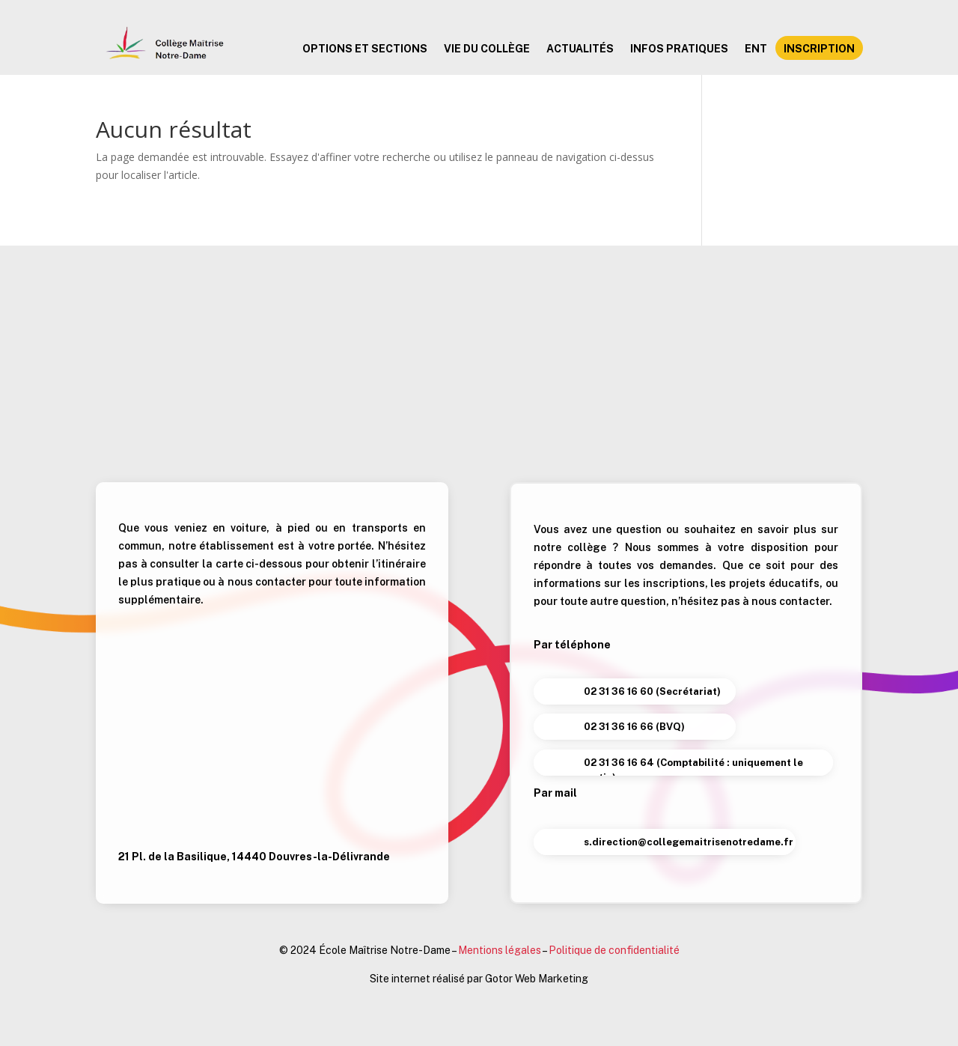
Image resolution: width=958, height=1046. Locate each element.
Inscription (819, 49)
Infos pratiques (679, 49)
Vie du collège (487, 49)
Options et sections (364, 49)
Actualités (580, 49)
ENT (756, 49)
